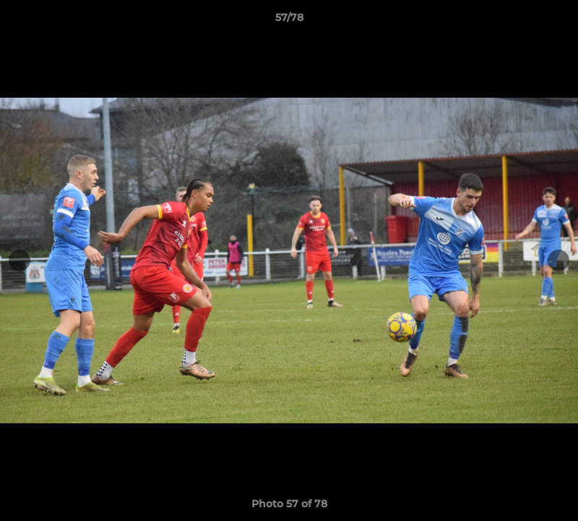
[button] (552, 20)
